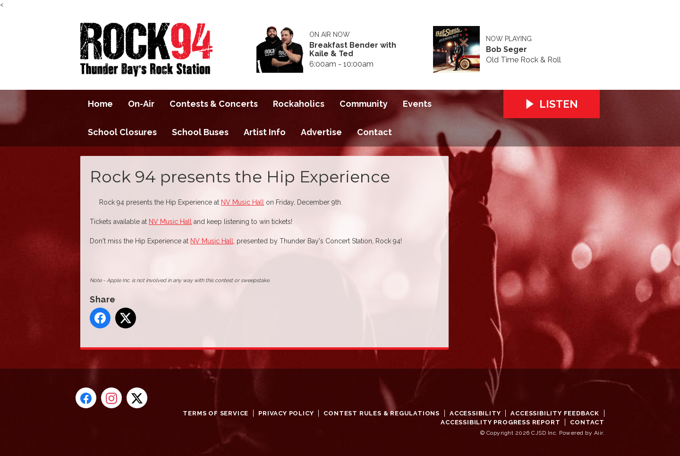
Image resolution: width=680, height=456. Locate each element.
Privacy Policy (286, 413)
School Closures (122, 132)
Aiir (598, 433)
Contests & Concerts (214, 104)
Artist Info (265, 132)
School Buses (200, 132)
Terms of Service (215, 413)
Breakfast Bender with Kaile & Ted (352, 49)
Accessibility (475, 413)
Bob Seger (506, 49)
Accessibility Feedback (554, 413)
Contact (374, 132)
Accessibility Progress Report (500, 422)
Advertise (321, 132)
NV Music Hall (242, 202)
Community (364, 104)
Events (417, 104)
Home (100, 104)
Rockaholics (298, 104)
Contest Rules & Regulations (381, 413)
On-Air (141, 104)
